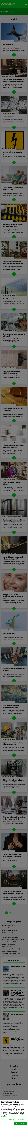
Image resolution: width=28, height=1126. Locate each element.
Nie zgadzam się (21, 1119)
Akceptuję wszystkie (20, 1123)
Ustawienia (11, 1119)
